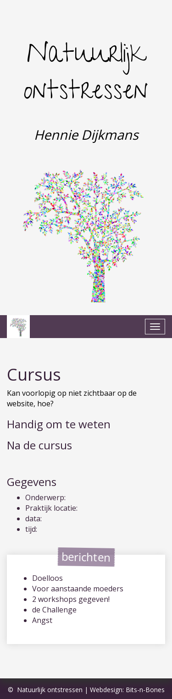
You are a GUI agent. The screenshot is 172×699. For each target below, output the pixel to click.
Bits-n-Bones (145, 689)
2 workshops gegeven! (71, 599)
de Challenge (54, 610)
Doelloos (47, 578)
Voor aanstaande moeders (77, 589)
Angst (42, 620)
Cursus (34, 374)
